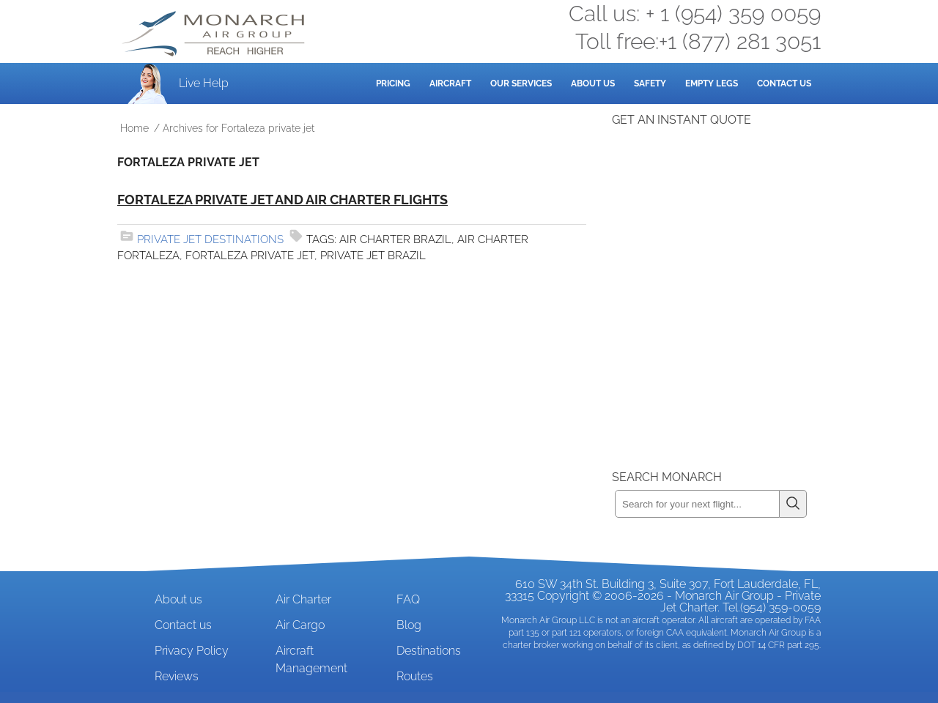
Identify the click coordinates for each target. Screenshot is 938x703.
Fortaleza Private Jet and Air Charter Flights (282, 199)
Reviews (177, 676)
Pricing (393, 83)
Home (134, 128)
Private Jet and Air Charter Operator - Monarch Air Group (214, 33)
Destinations (428, 651)
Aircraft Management (311, 659)
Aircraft (450, 83)
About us (178, 599)
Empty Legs (711, 83)
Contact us (183, 625)
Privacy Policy (192, 651)
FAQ (408, 599)
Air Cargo (300, 625)
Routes (414, 676)
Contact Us (784, 83)
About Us (593, 83)
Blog (408, 625)
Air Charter (303, 599)
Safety (650, 83)
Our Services (521, 83)
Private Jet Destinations (210, 239)
